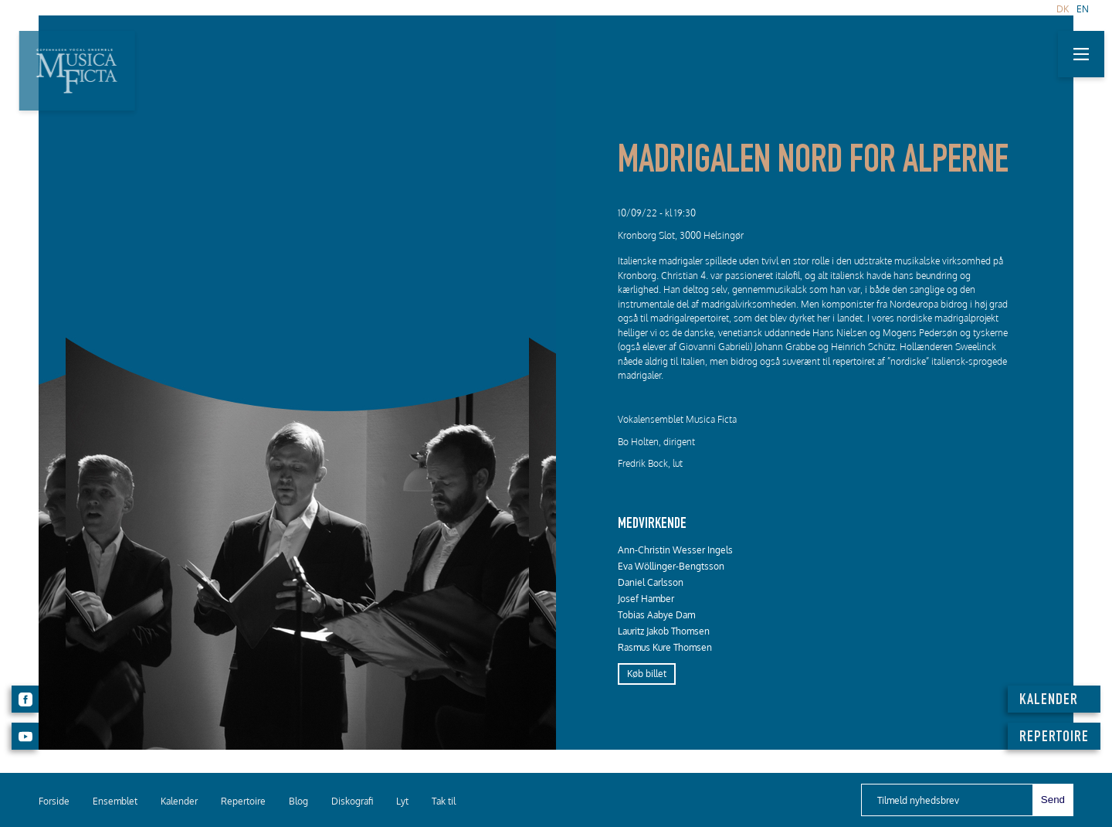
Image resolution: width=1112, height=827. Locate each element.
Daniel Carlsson (650, 582)
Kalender (179, 801)
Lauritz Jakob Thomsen (664, 631)
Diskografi (352, 801)
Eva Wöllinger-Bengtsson (671, 566)
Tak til (444, 801)
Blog (298, 801)
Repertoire (243, 801)
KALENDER (1048, 701)
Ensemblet (115, 801)
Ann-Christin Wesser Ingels (675, 550)
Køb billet (646, 673)
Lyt (402, 801)
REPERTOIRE (1054, 738)
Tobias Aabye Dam (656, 615)
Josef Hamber (646, 598)
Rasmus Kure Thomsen (665, 647)
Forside (54, 801)
